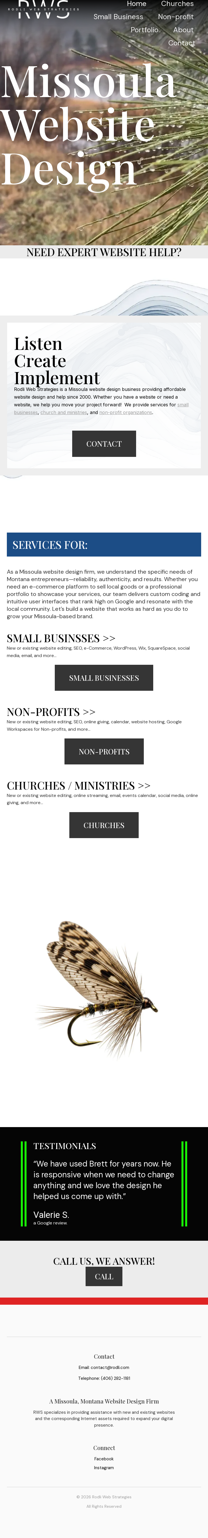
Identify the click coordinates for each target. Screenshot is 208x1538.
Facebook (104, 1471)
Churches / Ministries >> (79, 788)
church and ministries (64, 414)
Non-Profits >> (51, 714)
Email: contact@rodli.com (104, 1380)
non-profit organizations (125, 414)
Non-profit (176, 30)
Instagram (104, 1480)
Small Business (169, 16)
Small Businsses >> (61, 641)
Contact (181, 56)
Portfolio (144, 43)
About (183, 43)
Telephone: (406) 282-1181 (104, 1391)
